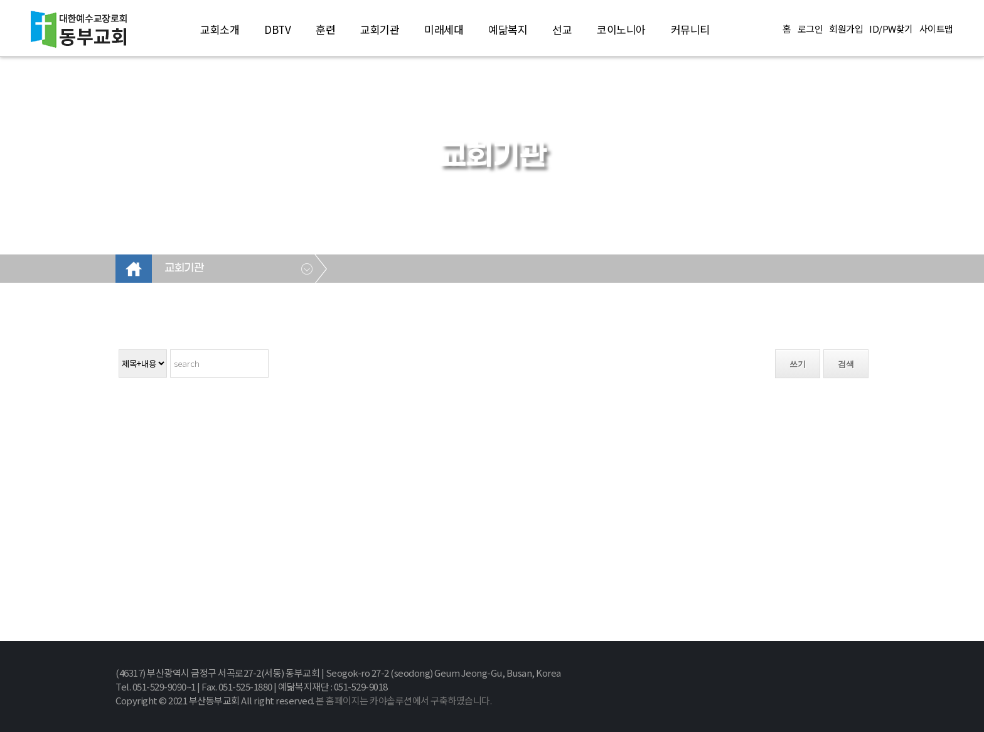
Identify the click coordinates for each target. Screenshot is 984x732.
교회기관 (379, 29)
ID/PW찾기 (891, 29)
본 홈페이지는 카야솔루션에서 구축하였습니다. (403, 700)
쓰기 (797, 364)
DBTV (277, 29)
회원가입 (846, 29)
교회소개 (219, 29)
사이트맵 (936, 29)
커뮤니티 (690, 29)
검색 (846, 364)
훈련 (325, 29)
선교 (562, 29)
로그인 (810, 29)
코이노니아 (621, 29)
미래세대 (443, 29)
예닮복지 (507, 29)
